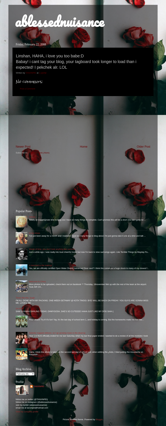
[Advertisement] (83, 120)
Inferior (32, 217)
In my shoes (34, 233)
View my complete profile (27, 412)
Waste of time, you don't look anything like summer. (52, 249)
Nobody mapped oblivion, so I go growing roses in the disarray (57, 333)
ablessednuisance (59, 21)
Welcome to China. (37, 281)
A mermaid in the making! (40, 265)
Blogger (99, 419)
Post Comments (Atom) (38, 153)
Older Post (143, 146)
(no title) (19, 308)
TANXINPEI (38, 386)
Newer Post (23, 146)
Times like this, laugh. (25, 298)
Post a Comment (27, 89)
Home (83, 146)
